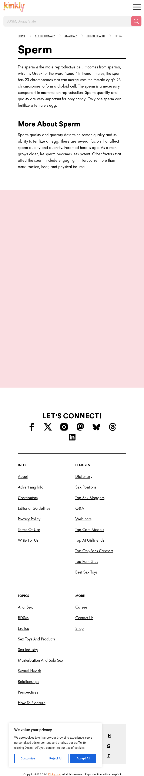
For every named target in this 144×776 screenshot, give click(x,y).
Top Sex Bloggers (89, 460)
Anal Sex (25, 570)
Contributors (28, 460)
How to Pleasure (32, 665)
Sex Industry (28, 612)
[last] (17, 275)
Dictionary (83, 439)
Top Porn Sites (86, 524)
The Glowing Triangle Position (87, 298)
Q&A (79, 471)
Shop (79, 591)
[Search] (136, 21)
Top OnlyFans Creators (94, 514)
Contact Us (84, 580)
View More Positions (72, 332)
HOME (22, 36)
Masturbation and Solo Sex (40, 623)
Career (81, 570)
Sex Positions (85, 450)
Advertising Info (30, 450)
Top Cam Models (89, 492)
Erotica (23, 591)
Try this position (41, 313)
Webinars (83, 482)
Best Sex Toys (86, 535)
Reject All (55, 758)
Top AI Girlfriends (89, 503)
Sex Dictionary (45, 36)
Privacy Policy (29, 482)
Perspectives (28, 655)
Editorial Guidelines (34, 471)
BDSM (23, 580)
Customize (28, 758)
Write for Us (28, 503)
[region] (55, 745)
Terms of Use (29, 492)
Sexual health (96, 36)
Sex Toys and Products (36, 602)
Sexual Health (29, 634)
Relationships (28, 644)
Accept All (83, 758)
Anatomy (70, 36)
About (23, 439)
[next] (127, 275)
